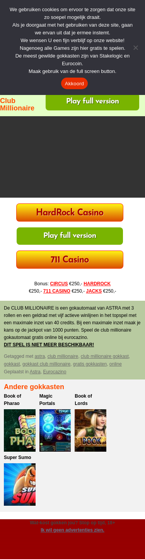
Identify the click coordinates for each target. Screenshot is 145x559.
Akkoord (74, 83)
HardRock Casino (69, 213)
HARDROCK (97, 283)
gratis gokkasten (90, 364)
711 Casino (70, 260)
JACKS (94, 291)
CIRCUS (59, 283)
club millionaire (63, 356)
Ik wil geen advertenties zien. (72, 530)
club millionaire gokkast (105, 356)
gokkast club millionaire (46, 364)
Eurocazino (54, 371)
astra (39, 356)
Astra (35, 371)
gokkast (12, 364)
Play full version (92, 101)
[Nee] (135, 47)
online (115, 364)
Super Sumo (17, 457)
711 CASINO (56, 291)
